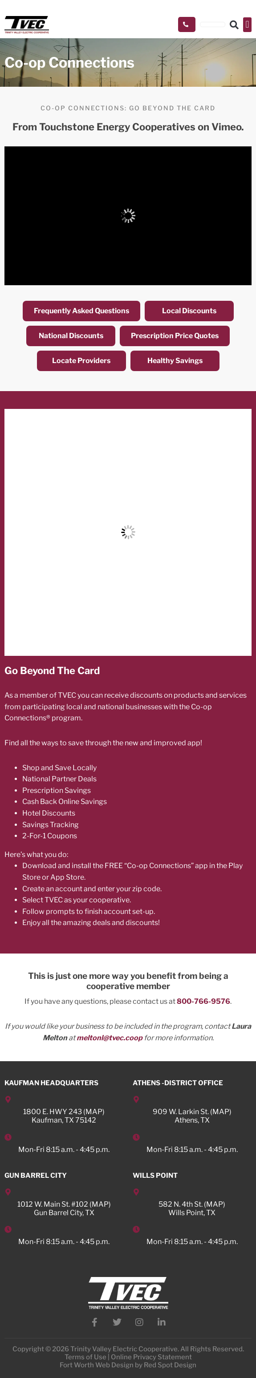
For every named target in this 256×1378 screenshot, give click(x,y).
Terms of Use (85, 1357)
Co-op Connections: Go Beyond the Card (128, 108)
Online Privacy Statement (151, 1357)
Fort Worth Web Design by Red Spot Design (128, 1365)
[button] (247, 24)
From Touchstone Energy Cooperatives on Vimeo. (128, 127)
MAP (93, 1111)
